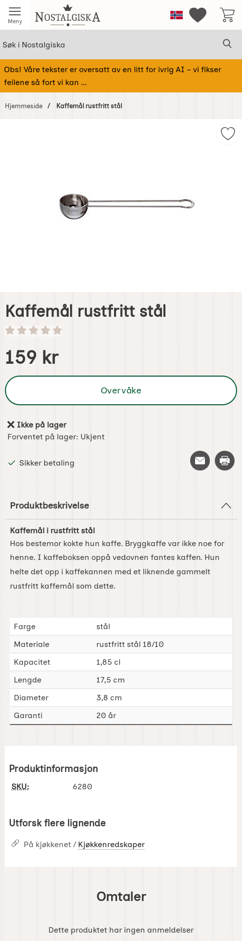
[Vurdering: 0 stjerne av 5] (121, 331)
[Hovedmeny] (15, 15)
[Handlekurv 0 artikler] (227, 15)
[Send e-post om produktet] (200, 460)
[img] (228, 134)
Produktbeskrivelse (121, 506)
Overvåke (121, 390)
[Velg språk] (176, 15)
